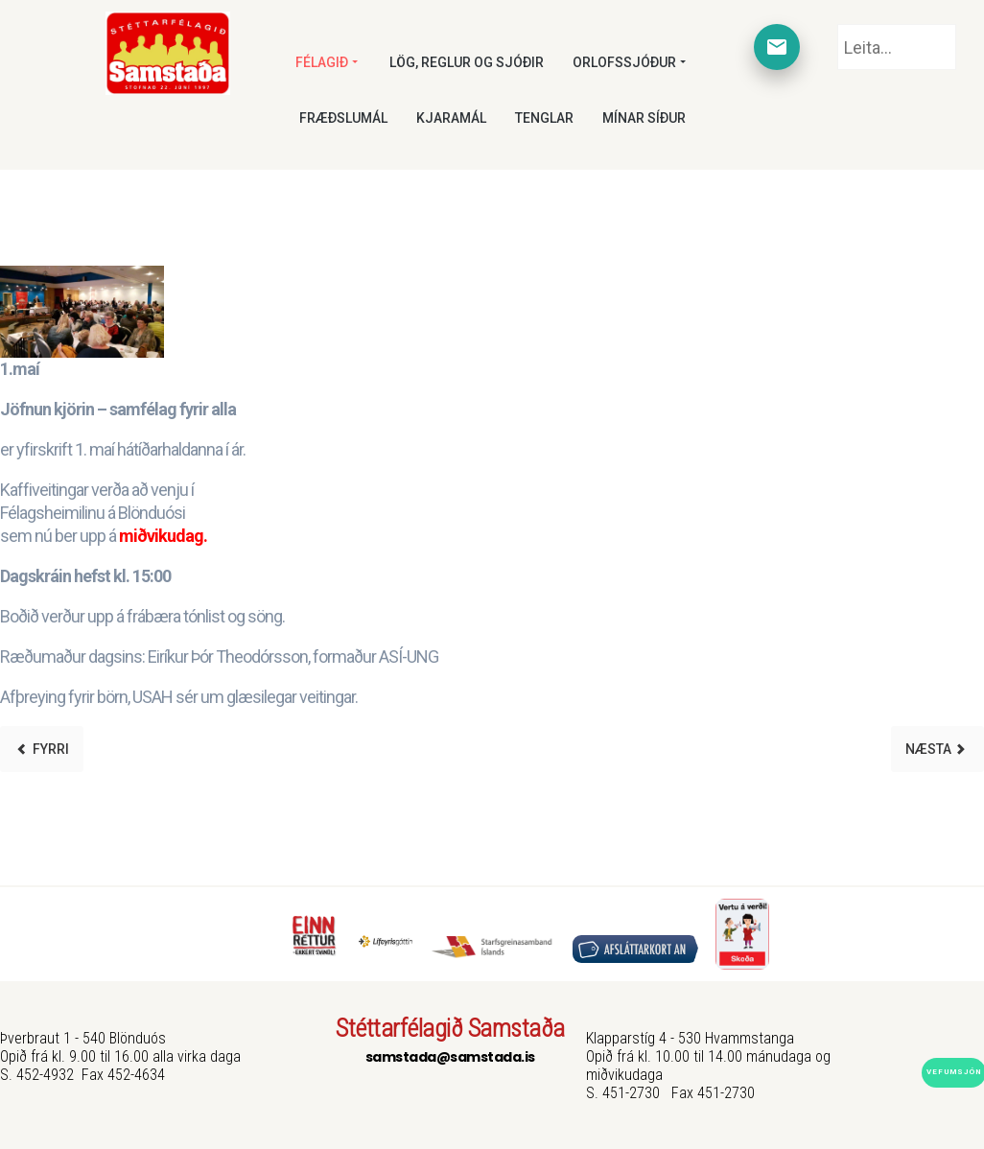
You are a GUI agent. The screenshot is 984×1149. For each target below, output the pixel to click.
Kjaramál (451, 118)
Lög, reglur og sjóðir (466, 62)
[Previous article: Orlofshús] (41, 749)
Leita (837, 24)
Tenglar (544, 118)
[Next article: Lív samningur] (937, 749)
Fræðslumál (343, 118)
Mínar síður (644, 118)
